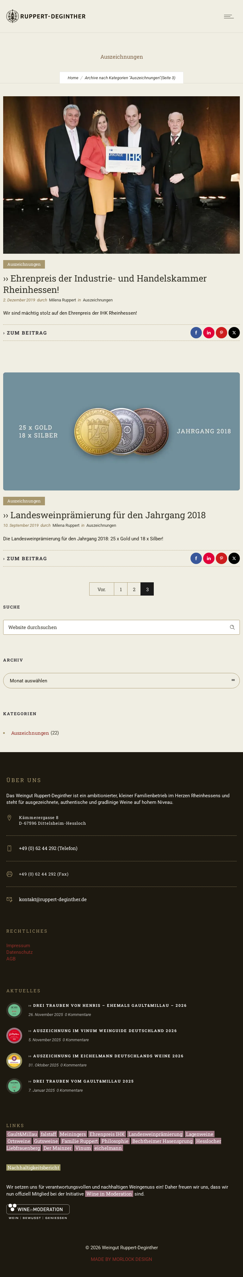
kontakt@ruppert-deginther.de (53, 899)
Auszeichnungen (30, 733)
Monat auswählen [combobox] (28, 681)
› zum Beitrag (25, 333)
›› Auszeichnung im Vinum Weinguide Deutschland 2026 (102, 1030)
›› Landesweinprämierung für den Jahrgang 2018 (104, 515)
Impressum (18, 945)
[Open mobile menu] (230, 16)
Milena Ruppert (62, 300)
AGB (11, 959)
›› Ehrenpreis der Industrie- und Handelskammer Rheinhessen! (105, 283)
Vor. (101, 589)
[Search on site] (121, 627)
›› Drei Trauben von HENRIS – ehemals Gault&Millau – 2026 (107, 1005)
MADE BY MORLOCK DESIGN (121, 1259)
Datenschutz (19, 952)
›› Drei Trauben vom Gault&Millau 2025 (81, 1081)
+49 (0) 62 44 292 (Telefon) (48, 848)
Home (73, 77)
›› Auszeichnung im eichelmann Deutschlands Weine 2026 (106, 1055)
